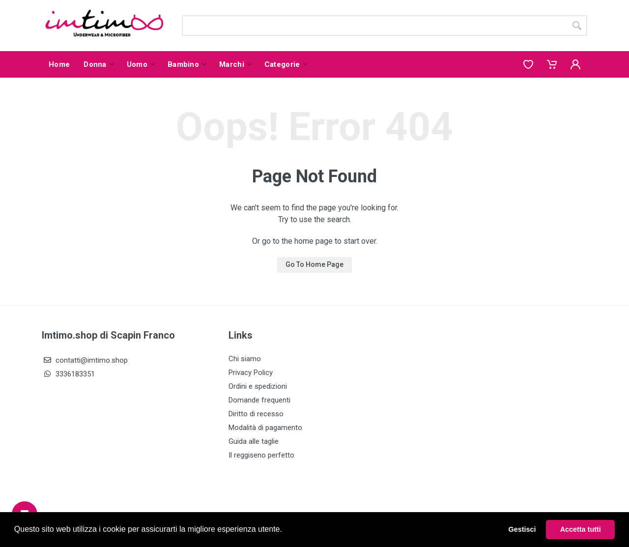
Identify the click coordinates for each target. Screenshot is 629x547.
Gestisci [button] (522, 529)
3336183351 (68, 374)
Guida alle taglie (254, 441)
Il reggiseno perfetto (261, 455)
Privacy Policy (251, 372)
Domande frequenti (259, 400)
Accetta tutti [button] (580, 529)
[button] (285, 530)
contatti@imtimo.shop (85, 360)
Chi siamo (245, 358)
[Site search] (374, 25)
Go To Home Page (314, 264)
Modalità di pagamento (265, 427)
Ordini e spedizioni (258, 386)
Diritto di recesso (256, 413)
